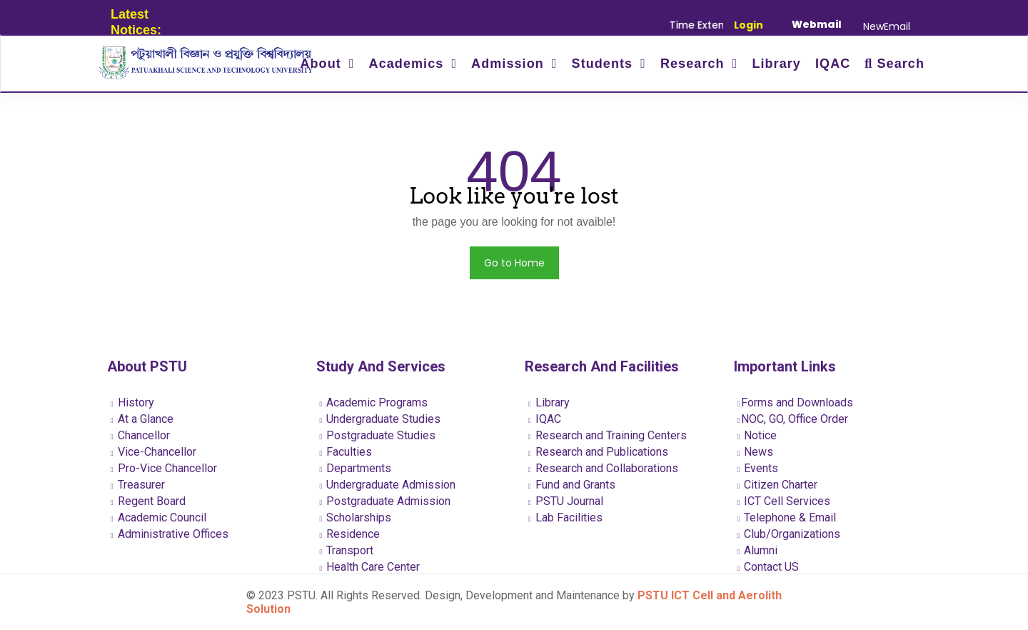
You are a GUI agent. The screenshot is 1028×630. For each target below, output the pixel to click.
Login (748, 25)
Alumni (757, 550)
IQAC (832, 63)
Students (605, 63)
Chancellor (140, 435)
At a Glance (142, 419)
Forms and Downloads (795, 402)
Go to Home (514, 263)
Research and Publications (598, 452)
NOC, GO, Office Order (793, 419)
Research (694, 63)
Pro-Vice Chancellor (164, 468)
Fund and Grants (571, 484)
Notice (757, 435)
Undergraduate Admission (388, 484)
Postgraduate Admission (385, 501)
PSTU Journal (565, 501)
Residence (350, 534)
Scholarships (356, 517)
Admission (509, 63)
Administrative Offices (169, 534)
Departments (356, 468)
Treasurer (138, 484)
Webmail (817, 24)
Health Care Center (370, 567)
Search (894, 63)
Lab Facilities (565, 517)
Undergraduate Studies (380, 419)
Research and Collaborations (603, 468)
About (322, 63)
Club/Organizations (789, 534)
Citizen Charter (777, 484)
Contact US (768, 567)
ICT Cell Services (784, 501)
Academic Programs (374, 402)
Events (758, 468)
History (132, 402)
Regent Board (148, 501)
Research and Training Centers (607, 435)
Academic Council (158, 517)
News (755, 452)
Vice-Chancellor (153, 452)
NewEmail (886, 26)
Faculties (346, 452)
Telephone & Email (787, 517)
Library (776, 63)
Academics (408, 63)
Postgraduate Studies (378, 435)
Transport (347, 550)
